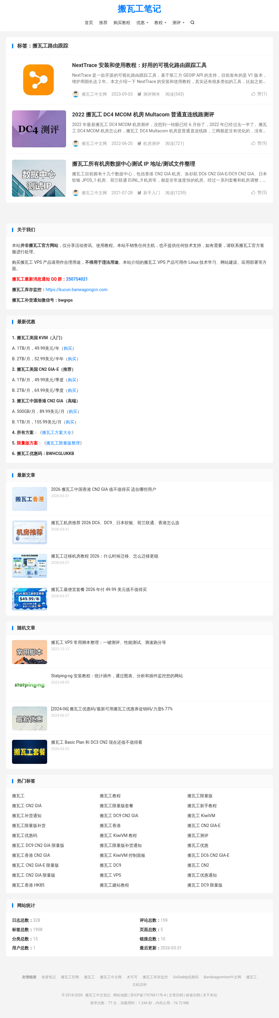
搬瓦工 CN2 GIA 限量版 (33, 875)
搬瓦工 (18, 796)
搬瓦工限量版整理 (63, 443)
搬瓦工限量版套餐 (116, 806)
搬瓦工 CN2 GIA (27, 806)
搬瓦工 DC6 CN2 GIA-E (208, 855)
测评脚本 (148, 94)
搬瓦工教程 (110, 796)
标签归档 (193, 995)
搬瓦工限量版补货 (29, 825)
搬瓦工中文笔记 (98, 995)
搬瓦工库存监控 (155, 977)
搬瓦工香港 (110, 825)
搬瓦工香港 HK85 (28, 885)
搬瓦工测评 (197, 835)
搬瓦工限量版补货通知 (121, 845)
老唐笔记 (48, 977)
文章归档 (176, 995)
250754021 (77, 279)
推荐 (103, 22)
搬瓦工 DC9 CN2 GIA (119, 815)
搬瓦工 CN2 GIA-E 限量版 (35, 865)
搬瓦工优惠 (197, 845)
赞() (259, 94)
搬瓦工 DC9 (110, 865)
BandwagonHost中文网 (222, 977)
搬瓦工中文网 (111, 977)
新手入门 (148, 193)
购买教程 (122, 22)
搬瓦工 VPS (110, 875)
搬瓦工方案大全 (56, 432)
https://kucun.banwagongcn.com (77, 290)
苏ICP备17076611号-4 (148, 995)
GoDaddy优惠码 (186, 977)
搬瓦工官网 (70, 977)
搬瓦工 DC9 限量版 (205, 885)
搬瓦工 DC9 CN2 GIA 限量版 (38, 845)
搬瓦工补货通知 (26, 815)
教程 (158, 22)
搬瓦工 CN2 (198, 865)
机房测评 (148, 143)
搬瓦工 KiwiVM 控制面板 (122, 855)
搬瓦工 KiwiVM (201, 815)
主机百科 (139, 985)
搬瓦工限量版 (200, 796)
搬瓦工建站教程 (114, 885)
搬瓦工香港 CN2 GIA (31, 855)
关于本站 (210, 995)
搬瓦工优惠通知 (202, 875)
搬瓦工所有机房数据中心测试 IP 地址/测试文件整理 (134, 164)
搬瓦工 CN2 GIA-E (203, 825)
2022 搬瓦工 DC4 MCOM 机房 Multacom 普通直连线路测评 (143, 115)
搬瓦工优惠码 (24, 835)
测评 (176, 22)
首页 (89, 22)
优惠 (140, 22)
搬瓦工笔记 (139, 9)
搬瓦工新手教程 (202, 806)
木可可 (132, 977)
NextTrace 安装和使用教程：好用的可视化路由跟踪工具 (139, 66)
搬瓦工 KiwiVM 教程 (118, 835)
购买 (68, 348)
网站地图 (120, 995)
